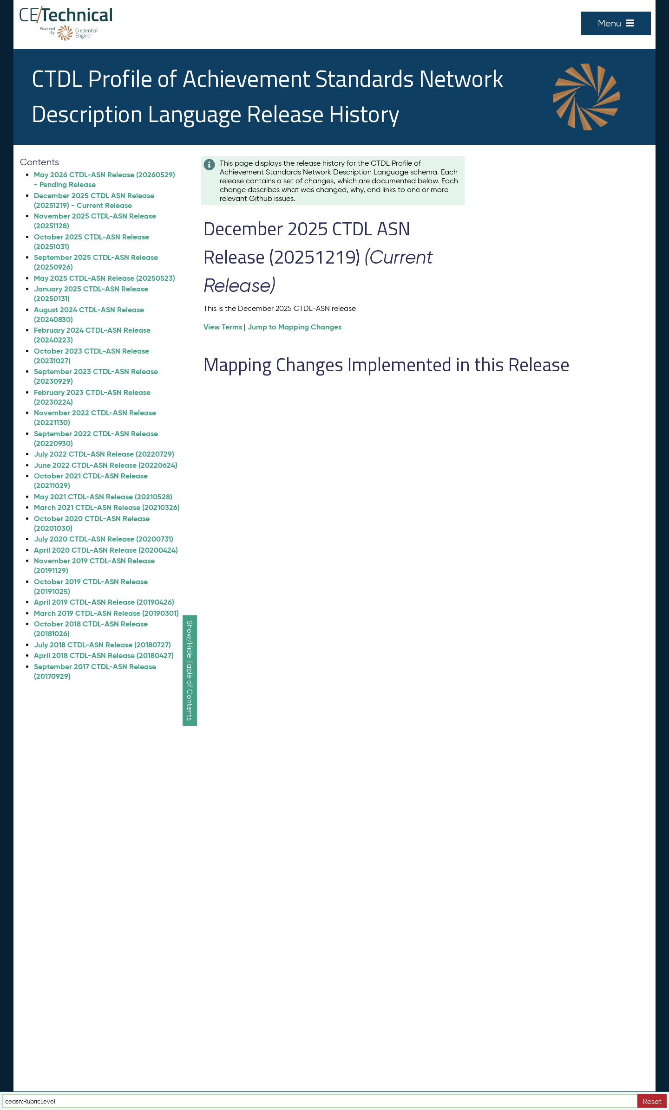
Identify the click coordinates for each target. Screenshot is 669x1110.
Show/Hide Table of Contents (189, 670)
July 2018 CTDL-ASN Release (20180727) (102, 645)
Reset (652, 1101)
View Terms (222, 327)
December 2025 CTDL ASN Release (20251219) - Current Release (94, 200)
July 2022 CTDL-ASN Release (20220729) (104, 454)
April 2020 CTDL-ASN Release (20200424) (106, 550)
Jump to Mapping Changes (294, 327)
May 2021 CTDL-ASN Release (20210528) (103, 497)
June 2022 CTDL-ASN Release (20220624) (105, 465)
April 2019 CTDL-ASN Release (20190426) (104, 602)
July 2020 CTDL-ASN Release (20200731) (103, 539)
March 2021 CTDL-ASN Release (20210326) (107, 507)
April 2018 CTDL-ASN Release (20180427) (104, 655)
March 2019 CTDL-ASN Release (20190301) (106, 613)
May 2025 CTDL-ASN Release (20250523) (104, 278)
